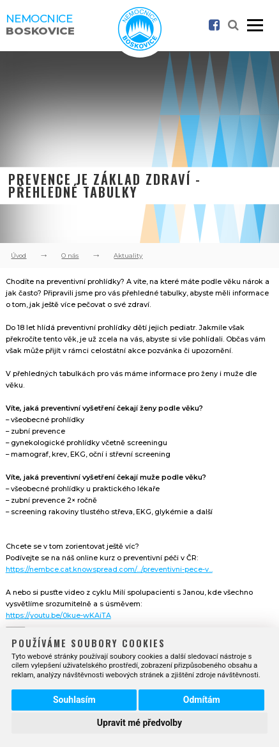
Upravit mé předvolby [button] (139, 723)
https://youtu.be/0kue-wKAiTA (58, 615)
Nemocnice (40, 24)
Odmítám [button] (201, 700)
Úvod (18, 255)
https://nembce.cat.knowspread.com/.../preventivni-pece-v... (109, 569)
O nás (70, 255)
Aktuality (128, 255)
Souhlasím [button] (74, 700)
